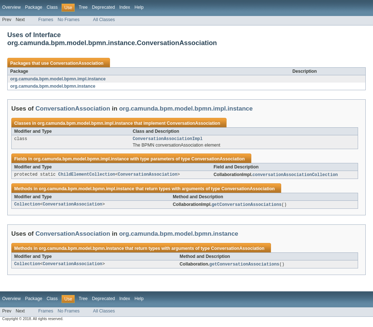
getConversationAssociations (247, 206)
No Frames (68, 19)
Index (124, 7)
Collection (27, 206)
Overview (11, 7)
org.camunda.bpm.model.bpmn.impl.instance (58, 78)
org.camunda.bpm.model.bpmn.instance (52, 86)
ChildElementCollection (86, 176)
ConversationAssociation (76, 63)
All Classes (104, 19)
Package (33, 7)
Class (52, 7)
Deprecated (103, 7)
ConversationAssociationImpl (168, 139)
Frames (45, 19)
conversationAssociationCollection (295, 176)
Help (139, 7)
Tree (83, 7)
